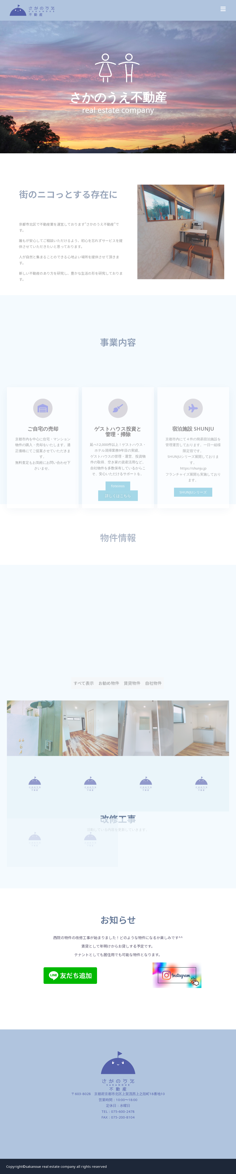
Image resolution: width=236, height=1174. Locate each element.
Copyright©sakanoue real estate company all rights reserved (56, 1166)
